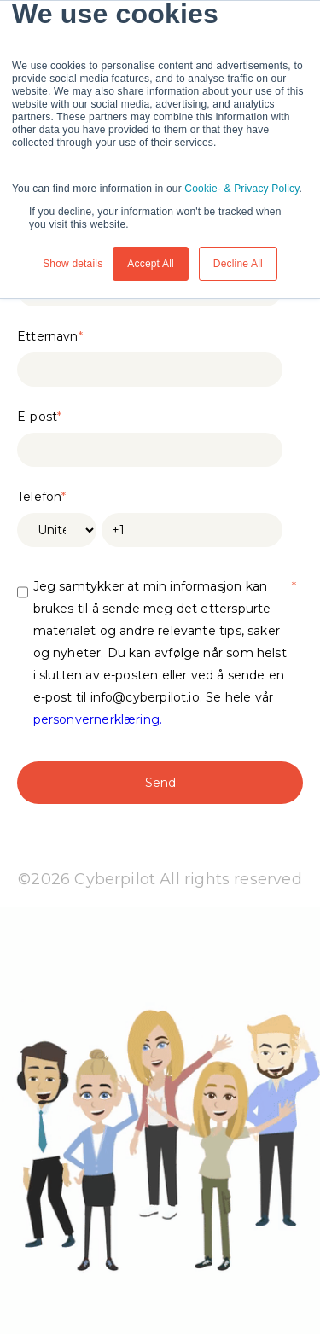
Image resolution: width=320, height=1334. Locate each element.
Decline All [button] (238, 264)
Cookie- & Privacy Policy (241, 189)
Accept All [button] (150, 264)
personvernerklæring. (98, 719)
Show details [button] (72, 264)
